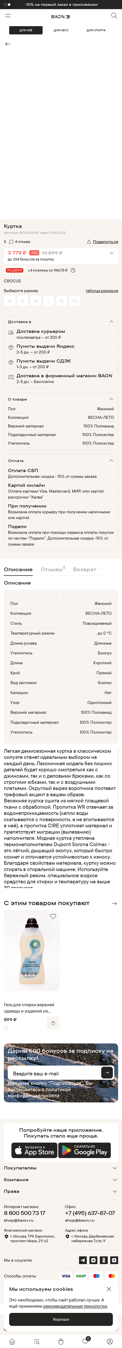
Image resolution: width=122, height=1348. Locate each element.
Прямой (104, 672)
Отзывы (53, 568)
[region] (60, 818)
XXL (75, 301)
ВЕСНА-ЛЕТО (101, 417)
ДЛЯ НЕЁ (26, 30)
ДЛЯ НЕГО (61, 30)
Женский (105, 408)
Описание (18, 569)
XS (9, 301)
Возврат (84, 569)
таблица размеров (102, 290)
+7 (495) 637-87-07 (90, 1212)
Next (114, 903)
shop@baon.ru (18, 1220)
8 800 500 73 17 (24, 1212)
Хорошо (61, 1319)
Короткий (102, 662)
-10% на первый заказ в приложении (61, 4)
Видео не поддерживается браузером (61, 68)
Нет (108, 692)
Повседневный (97, 623)
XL (61, 301)
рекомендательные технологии (75, 1306)
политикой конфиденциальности (39, 1092)
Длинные (103, 643)
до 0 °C (105, 633)
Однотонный (99, 702)
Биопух (105, 652)
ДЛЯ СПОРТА (96, 30)
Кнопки (105, 682)
